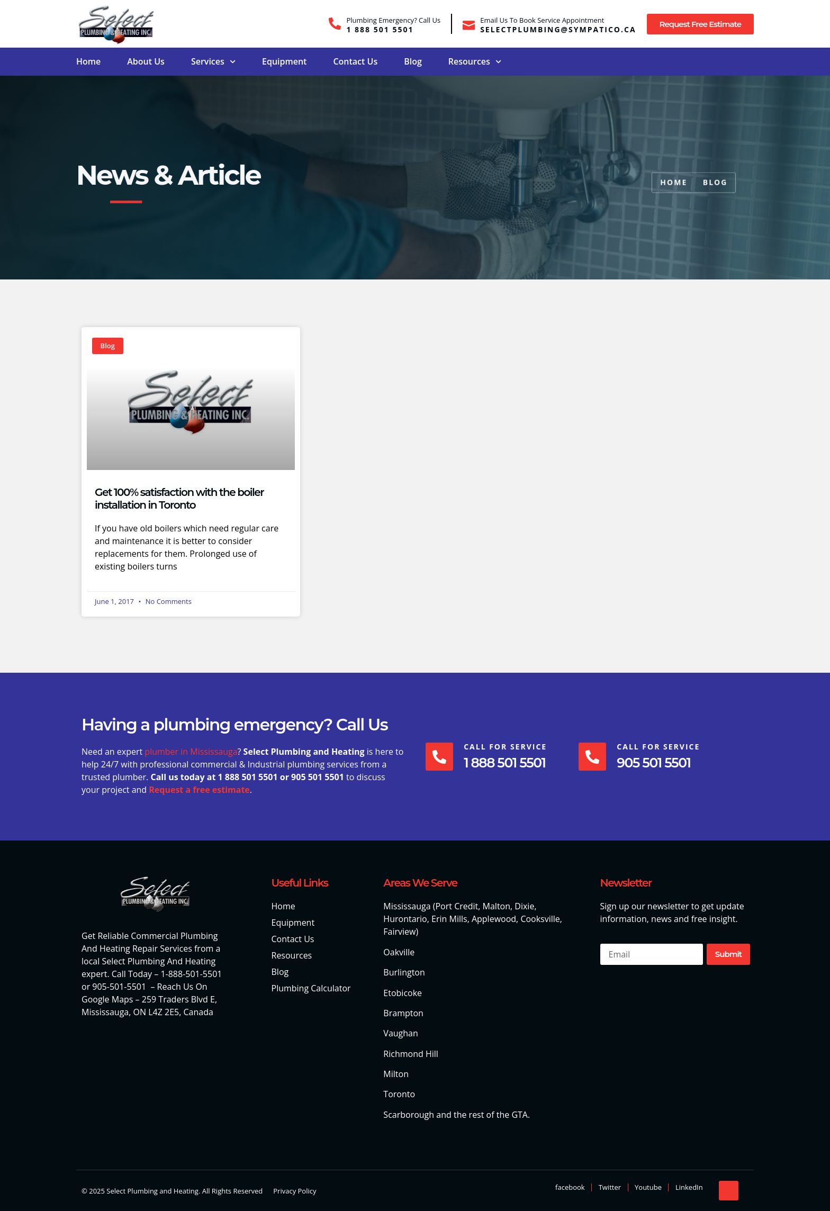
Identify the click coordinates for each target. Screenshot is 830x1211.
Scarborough (408, 1114)
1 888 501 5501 (379, 29)
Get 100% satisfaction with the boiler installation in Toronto (179, 498)
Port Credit (456, 906)
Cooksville (540, 919)
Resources (474, 61)
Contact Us (355, 61)
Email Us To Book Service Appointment (542, 20)
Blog (413, 61)
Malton (496, 906)
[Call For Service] (440, 757)
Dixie (524, 906)
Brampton (403, 1013)
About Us (146, 61)
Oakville (398, 952)
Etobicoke (402, 993)
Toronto (399, 1094)
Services (213, 61)
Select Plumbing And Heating (158, 961)
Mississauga (406, 906)
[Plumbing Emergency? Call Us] (335, 23)
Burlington (404, 972)
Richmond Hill (410, 1054)
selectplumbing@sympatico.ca (558, 29)
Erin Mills (449, 919)
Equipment (284, 61)
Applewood (494, 919)
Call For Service (507, 747)
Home (88, 61)
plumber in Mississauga (191, 751)
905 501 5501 (657, 763)
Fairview (399, 931)
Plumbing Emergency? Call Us (393, 20)
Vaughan (400, 1033)
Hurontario (405, 919)
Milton (396, 1074)
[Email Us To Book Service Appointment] (469, 23)
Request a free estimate (199, 790)
